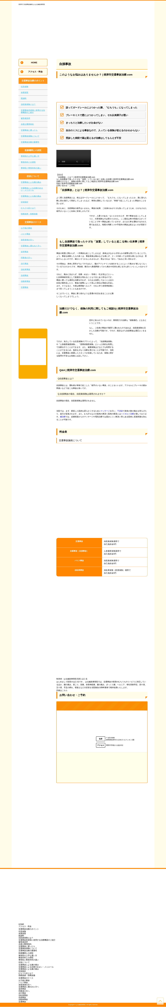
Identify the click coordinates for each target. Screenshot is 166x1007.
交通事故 (24, 287)
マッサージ (105, 411)
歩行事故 (24, 264)
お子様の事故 (26, 228)
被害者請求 (25, 118)
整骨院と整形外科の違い (31, 168)
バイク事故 (25, 234)
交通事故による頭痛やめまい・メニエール (32, 189)
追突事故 (24, 252)
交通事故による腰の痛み (31, 182)
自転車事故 (25, 269)
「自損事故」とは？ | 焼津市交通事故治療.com (75, 177)
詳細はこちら (61, 690)
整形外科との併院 (28, 162)
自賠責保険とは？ (28, 104)
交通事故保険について (30, 136)
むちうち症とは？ (28, 208)
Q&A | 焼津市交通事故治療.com (69, 183)
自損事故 (24, 275)
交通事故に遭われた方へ (31, 246)
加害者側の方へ (27, 240)
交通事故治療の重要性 (30, 142)
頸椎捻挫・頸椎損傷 (29, 214)
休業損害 (24, 92)
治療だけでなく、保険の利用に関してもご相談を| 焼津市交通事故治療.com (87, 181)
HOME (21, 924)
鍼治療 (63, 417)
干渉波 (120, 411)
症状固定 (24, 202)
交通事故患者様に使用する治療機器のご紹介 (33, 111)
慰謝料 (23, 98)
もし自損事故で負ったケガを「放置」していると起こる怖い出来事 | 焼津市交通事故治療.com (95, 179)
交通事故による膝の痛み (31, 196)
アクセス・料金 (25, 927)
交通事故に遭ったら (29, 130)
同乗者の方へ (26, 258)
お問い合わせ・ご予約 (65, 186)
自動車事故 (25, 281)
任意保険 (24, 87)
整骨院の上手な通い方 (30, 156)
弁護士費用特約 (27, 124)
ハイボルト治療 (127, 414)
